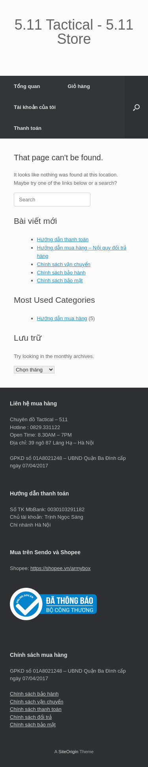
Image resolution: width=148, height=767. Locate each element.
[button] (136, 107)
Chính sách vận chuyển (63, 264)
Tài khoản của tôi (35, 107)
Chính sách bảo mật (60, 280)
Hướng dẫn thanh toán (63, 239)
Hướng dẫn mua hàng (62, 318)
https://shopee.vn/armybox (60, 568)
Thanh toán (27, 128)
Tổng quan (27, 86)
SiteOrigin (68, 751)
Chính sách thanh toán (36, 709)
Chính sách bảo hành (61, 273)
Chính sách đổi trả (31, 717)
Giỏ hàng (79, 86)
